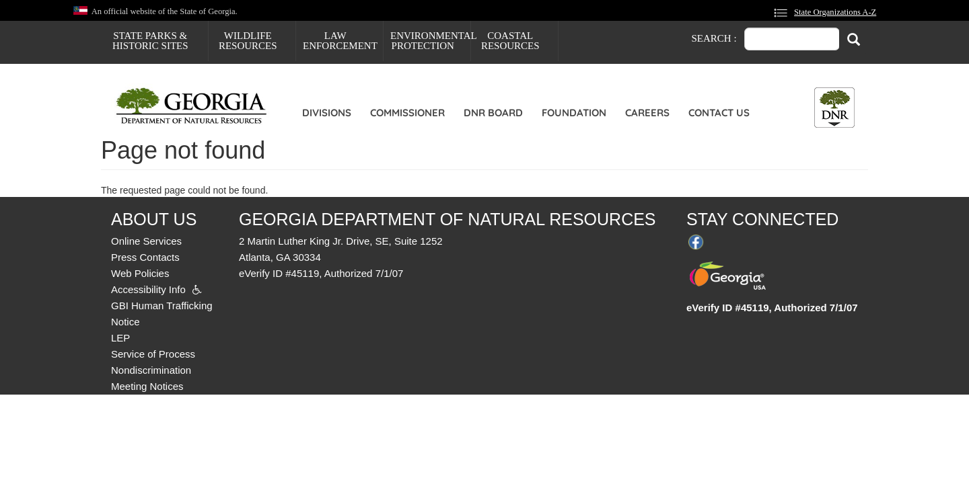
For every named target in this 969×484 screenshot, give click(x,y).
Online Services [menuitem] (146, 241)
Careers (647, 112)
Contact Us (719, 112)
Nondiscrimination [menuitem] (151, 370)
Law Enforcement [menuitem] (340, 40)
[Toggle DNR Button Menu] (834, 107)
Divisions (326, 112)
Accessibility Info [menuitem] (148, 289)
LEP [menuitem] (120, 338)
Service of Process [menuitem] (153, 354)
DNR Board (493, 112)
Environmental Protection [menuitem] (430, 40)
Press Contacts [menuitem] (145, 257)
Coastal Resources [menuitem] (510, 40)
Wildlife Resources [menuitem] (248, 40)
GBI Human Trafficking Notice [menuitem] (162, 313)
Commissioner (407, 112)
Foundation (574, 112)
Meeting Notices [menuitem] (147, 386)
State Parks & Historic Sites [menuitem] (150, 40)
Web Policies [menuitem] (140, 273)
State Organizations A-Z (835, 12)
